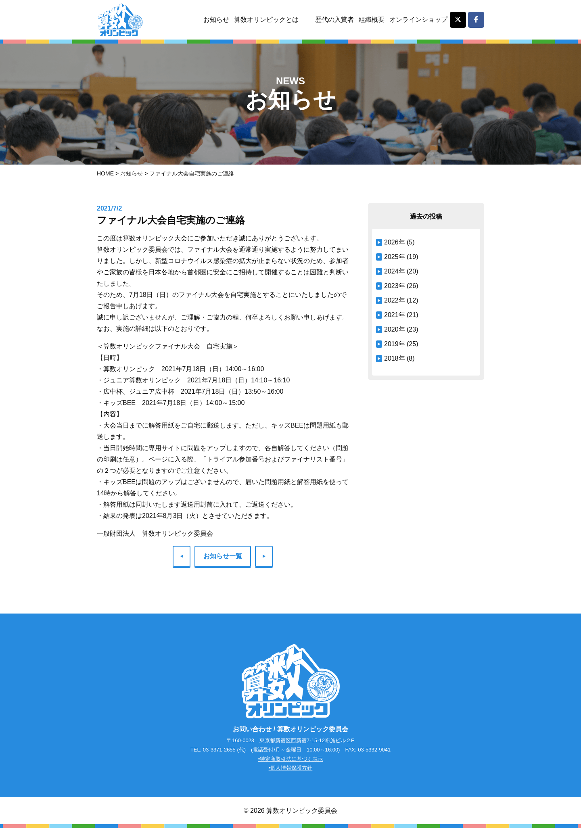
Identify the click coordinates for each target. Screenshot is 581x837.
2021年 (394, 314)
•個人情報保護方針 (291, 776)
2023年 (394, 285)
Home (105, 173)
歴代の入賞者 (332, 19)
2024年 (394, 271)
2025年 (394, 256)
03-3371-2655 (219, 758)
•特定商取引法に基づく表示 (290, 767)
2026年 (394, 242)
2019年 (394, 343)
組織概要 (370, 19)
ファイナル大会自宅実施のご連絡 (191, 173)
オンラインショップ (418, 19)
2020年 (394, 329)
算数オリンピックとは (263, 19)
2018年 (394, 358)
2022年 (394, 300)
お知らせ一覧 (222, 556)
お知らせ (212, 19)
